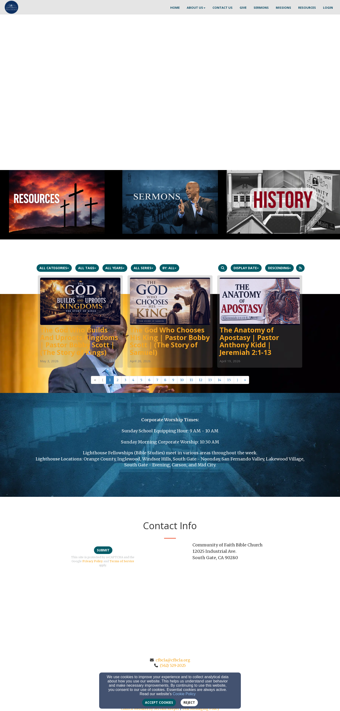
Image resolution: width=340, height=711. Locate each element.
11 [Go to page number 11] (191, 380)
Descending (279, 268)
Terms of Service (122, 561)
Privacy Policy (92, 561)
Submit (103, 550)
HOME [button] (175, 7)
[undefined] (56, 202)
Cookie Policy (184, 694)
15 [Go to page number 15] (229, 380)
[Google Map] (248, 598)
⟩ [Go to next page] (237, 380)
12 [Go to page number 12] (200, 380)
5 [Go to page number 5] (141, 380)
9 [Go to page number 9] (173, 380)
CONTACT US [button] (222, 7)
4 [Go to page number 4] (133, 380)
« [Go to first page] (95, 380)
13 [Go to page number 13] (210, 380)
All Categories (54, 268)
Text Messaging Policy (200, 709)
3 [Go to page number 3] (125, 380)
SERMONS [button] (261, 7)
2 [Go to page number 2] (118, 380)
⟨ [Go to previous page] (102, 380)
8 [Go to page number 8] (165, 380)
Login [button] (328, 7)
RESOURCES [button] (307, 7)
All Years (114, 268)
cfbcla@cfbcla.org (173, 660)
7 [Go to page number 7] (157, 380)
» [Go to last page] (245, 380)
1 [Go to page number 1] (110, 380)
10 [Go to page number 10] (182, 380)
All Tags (87, 268)
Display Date (246, 268)
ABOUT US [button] (196, 7)
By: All (169, 268)
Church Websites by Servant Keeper (150, 709)
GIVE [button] (243, 7)
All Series (143, 268)
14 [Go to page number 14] (219, 380)
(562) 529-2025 (173, 665)
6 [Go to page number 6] (149, 380)
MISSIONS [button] (283, 7)
